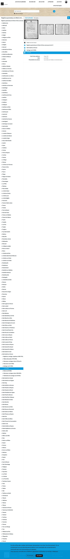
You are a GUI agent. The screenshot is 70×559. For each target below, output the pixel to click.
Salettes (4, 433)
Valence (4, 502)
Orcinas (4, 150)
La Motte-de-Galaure (7, 135)
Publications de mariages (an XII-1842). (12, 375)
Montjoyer (4, 104)
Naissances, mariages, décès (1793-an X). (12, 361)
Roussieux (4, 294)
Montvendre (5, 126)
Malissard (4, 25)
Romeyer (4, 284)
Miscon (4, 63)
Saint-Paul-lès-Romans (7, 394)
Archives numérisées (20, 1)
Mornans (4, 131)
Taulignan (4, 466)
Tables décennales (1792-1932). (10, 358)
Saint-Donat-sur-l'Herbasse (8, 327)
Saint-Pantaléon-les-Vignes (8, 392)
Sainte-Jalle (5, 430)
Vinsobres (4, 538)
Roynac (4, 296)
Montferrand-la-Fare (6, 95)
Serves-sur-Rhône (6, 450)
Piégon (3, 174)
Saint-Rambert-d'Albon (7, 399)
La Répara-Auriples (6, 246)
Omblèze (4, 147)
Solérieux (4, 452)
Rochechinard (5, 267)
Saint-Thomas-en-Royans (8, 414)
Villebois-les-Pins (6, 531)
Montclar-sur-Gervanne (7, 85)
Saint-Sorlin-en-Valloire (7, 411)
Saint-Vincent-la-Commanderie (9, 421)
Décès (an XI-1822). (7, 370)
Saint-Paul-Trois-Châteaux (8, 397)
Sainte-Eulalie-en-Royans (8, 426)
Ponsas (4, 205)
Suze (3, 459)
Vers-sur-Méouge (6, 526)
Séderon (4, 447)
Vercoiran (4, 522)
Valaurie (4, 498)
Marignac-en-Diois (6, 37)
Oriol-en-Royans (6, 152)
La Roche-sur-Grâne (6, 258)
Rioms (3, 251)
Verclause (4, 519)
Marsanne (4, 39)
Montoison (4, 116)
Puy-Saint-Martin (6, 231)
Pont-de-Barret (5, 210)
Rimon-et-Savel (5, 248)
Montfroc (4, 97)
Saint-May (4, 382)
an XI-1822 (6, 368)
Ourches (4, 155)
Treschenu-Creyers (6, 481)
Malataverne (5, 23)
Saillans (4, 301)
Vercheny (4, 517)
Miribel (4, 59)
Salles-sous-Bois (6, 435)
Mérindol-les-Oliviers (7, 49)
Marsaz (4, 42)
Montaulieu (4, 73)
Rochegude (4, 277)
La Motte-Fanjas (6, 138)
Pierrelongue (5, 181)
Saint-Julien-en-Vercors (7, 339)
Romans (4, 282)
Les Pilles (4, 183)
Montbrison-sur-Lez (6, 78)
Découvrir (41, 1)
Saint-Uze (4, 416)
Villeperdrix (5, 536)
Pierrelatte (4, 179)
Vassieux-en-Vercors (6, 507)
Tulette (4, 488)
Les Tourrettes (5, 478)
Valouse (4, 505)
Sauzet (3, 442)
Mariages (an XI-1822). (8, 366)
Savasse (4, 445)
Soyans (4, 457)
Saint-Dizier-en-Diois (7, 325)
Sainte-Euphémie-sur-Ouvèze (9, 428)
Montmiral (4, 114)
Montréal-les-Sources (7, 119)
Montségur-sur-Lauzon (7, 123)
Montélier (4, 90)
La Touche (4, 476)
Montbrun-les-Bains (6, 80)
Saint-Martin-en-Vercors (7, 354)
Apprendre (50, 1)
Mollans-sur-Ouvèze (6, 68)
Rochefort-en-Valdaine (7, 270)
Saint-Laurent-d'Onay (7, 342)
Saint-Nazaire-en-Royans (8, 387)
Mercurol (4, 47)
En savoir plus (30, 555)
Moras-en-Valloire (6, 128)
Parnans (4, 157)
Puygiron (4, 229)
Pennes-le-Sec (5, 167)
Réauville (4, 236)
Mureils (4, 143)
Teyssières (4, 471)
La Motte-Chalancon (6, 133)
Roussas (4, 289)
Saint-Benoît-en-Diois (7, 318)
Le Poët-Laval (5, 195)
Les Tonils (4, 474)
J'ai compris (39, 555)
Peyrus (3, 171)
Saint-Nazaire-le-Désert (7, 390)
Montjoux (4, 102)
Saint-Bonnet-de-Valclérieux (8, 320)
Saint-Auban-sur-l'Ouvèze (8, 308)
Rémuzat (4, 243)
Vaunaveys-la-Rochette (7, 510)
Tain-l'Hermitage (6, 464)
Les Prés (4, 224)
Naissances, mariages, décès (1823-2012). (12, 373)
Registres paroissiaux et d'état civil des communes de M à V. (14, 20)
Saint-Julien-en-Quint (7, 337)
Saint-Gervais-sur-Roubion (8, 332)
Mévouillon (4, 51)
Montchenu (4, 83)
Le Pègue (4, 159)
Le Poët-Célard (5, 191)
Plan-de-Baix (5, 188)
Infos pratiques (57, 5)
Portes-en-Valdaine (6, 215)
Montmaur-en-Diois (6, 109)
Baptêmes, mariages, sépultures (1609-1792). (13, 356)
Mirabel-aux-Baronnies (7, 54)
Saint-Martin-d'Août (6, 351)
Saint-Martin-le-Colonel (7, 378)
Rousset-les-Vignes (6, 291)
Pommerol (4, 200)
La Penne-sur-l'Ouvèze (7, 164)
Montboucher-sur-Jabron (8, 75)
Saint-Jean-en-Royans (7, 334)
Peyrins (4, 169)
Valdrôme (4, 500)
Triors (3, 483)
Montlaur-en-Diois (6, 107)
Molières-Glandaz (6, 66)
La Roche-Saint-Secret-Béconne (9, 255)
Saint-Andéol (5, 306)
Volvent (4, 541)
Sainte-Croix (5, 423)
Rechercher (32, 1)
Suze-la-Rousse (5, 462)
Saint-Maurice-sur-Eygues (8, 380)
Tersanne (4, 469)
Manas (3, 27)
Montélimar (5, 92)
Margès (4, 35)
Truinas (4, 486)
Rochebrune (5, 265)
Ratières (4, 234)
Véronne (4, 524)
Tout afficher (29, 18)
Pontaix (4, 207)
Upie (3, 490)
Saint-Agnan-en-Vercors (7, 303)
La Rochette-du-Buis (7, 279)
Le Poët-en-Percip (6, 193)
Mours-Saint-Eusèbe (6, 140)
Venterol (4, 514)
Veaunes (4, 512)
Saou (3, 438)
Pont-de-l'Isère (5, 212)
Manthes (4, 30)
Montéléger (5, 87)
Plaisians (4, 186)
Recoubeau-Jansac (6, 239)
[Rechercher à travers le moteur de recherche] (27, 11)
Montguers (4, 99)
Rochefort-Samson (6, 272)
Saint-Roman (5, 404)
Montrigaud (5, 121)
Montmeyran (5, 111)
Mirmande (4, 61)
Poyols (3, 219)
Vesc (3, 529)
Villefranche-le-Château (7, 534)
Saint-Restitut (5, 402)
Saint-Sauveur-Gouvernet (8, 409)
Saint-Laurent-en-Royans (8, 344)
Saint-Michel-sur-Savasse (8, 385)
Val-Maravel (5, 495)
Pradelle (4, 222)
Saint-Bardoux (5, 313)
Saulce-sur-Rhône (6, 440)
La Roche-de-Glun (6, 253)
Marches (4, 32)
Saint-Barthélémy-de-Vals (8, 315)
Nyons (3, 145)
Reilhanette (5, 241)
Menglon (4, 44)
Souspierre (4, 454)
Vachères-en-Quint (6, 493)
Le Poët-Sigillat (5, 198)
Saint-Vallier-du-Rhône (7, 418)
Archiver (59, 1)
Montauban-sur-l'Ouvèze (8, 71)
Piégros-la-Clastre (6, 176)
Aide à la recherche (19, 13)
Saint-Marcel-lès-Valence (8, 349)
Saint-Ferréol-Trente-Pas (7, 330)
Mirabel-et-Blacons (6, 56)
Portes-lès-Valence (6, 217)
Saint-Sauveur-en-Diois (7, 406)
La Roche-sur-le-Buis (7, 260)
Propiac (4, 227)
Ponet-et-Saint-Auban (7, 203)
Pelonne (4, 162)
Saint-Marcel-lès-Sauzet (7, 346)
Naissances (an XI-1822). (8, 363)
